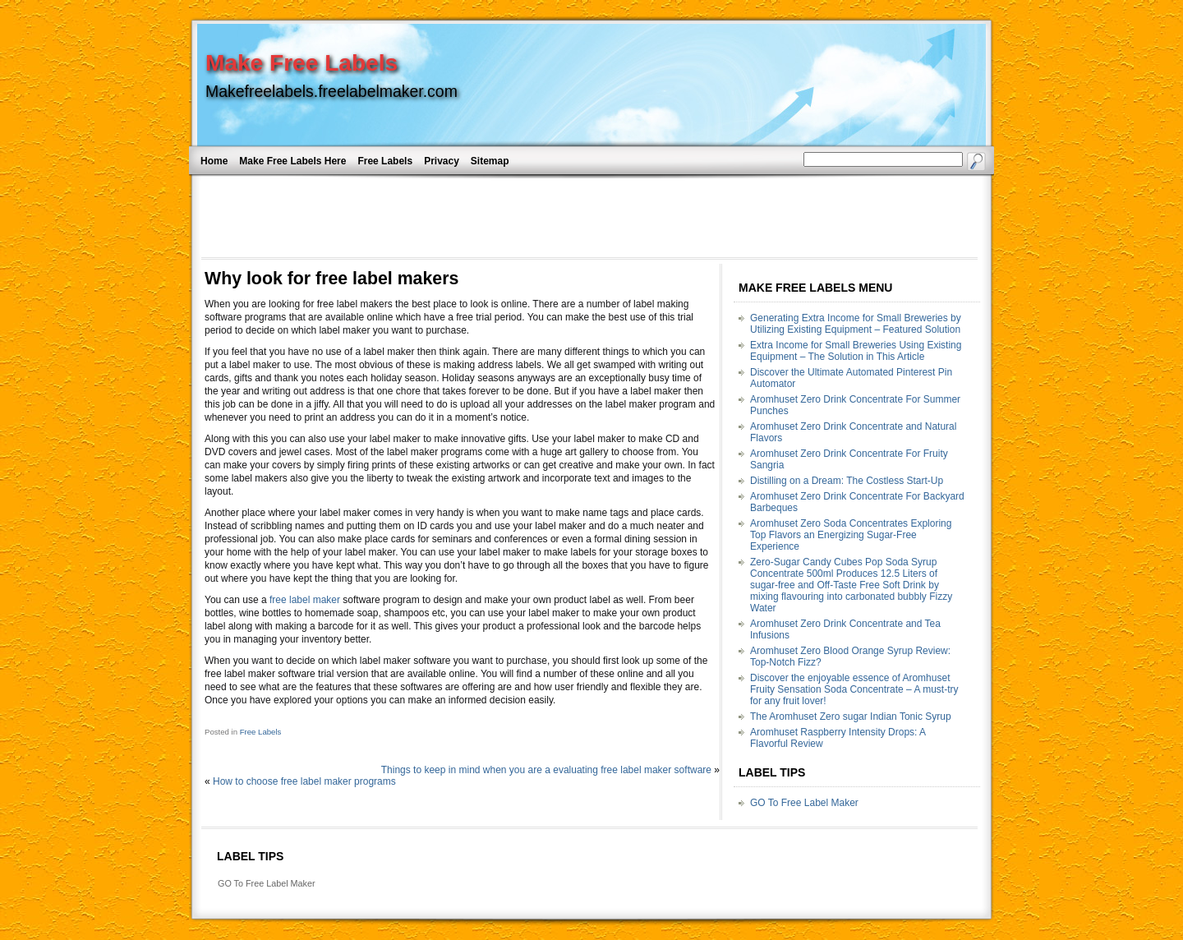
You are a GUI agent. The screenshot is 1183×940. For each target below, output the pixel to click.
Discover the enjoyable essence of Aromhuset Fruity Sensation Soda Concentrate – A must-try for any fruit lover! (854, 689)
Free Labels (384, 161)
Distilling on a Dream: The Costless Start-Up (846, 480)
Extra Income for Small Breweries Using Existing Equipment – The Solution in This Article (855, 350)
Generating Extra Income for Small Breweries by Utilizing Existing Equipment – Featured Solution (855, 323)
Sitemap (490, 161)
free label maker (304, 600)
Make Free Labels (301, 63)
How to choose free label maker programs (304, 781)
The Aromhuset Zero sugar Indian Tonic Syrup (850, 716)
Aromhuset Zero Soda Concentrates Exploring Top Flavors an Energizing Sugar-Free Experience (850, 535)
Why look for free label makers (331, 278)
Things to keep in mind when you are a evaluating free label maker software (546, 770)
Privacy (441, 161)
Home (214, 161)
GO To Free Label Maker (804, 803)
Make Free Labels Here (292, 161)
